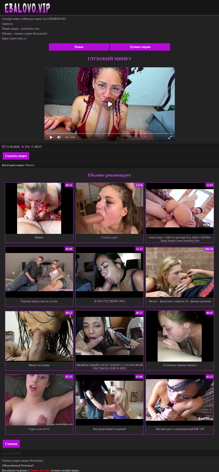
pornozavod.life (11, 453)
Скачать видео (16, 156)
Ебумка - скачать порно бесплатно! (24, 33)
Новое (79, 47)
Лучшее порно (140, 47)
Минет (30, 165)
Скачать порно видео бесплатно (22, 460)
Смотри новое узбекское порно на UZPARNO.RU (34, 18)
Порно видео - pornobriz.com (20, 28)
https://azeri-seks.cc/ (14, 38)
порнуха (7, 23)
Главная (11, 443)
